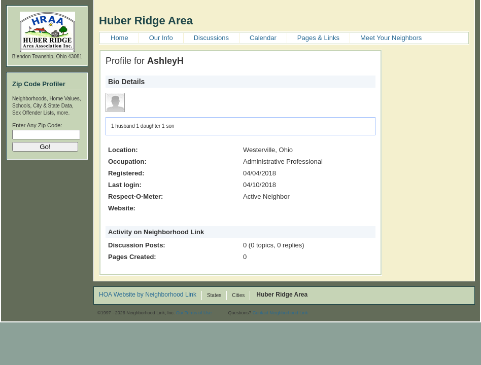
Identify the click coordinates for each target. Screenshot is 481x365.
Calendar (263, 38)
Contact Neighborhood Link (280, 312)
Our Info (161, 38)
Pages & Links (318, 38)
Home (119, 38)
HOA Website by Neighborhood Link (147, 295)
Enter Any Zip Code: (37, 125)
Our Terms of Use (194, 312)
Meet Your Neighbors (391, 38)
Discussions (211, 38)
